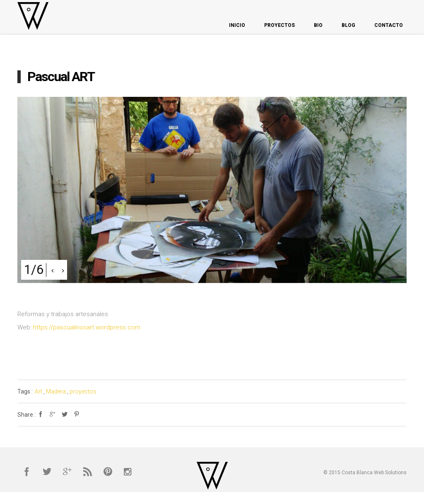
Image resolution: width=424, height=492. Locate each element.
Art (38, 391)
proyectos (83, 391)
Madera (56, 391)
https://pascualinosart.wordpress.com (86, 327)
